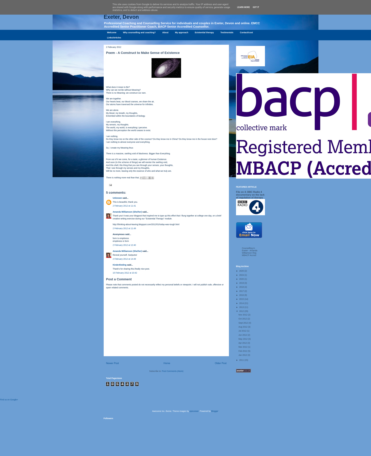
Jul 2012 (243, 331)
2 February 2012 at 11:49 (124, 228)
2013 (241, 307)
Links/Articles (114, 37)
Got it (256, 7)
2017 (241, 291)
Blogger (214, 411)
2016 (241, 295)
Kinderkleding (119, 265)
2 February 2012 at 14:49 (124, 259)
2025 (241, 271)
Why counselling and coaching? (139, 32)
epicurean (194, 411)
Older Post (221, 363)
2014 (241, 303)
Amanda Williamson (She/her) (127, 212)
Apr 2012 (243, 343)
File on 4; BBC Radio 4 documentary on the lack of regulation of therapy (250, 195)
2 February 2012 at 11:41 (124, 206)
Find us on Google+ (9, 399)
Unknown (117, 198)
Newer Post (112, 363)
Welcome (111, 32)
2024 (241, 275)
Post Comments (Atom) (172, 371)
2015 (241, 299)
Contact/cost (246, 32)
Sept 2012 (244, 323)
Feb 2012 (243, 351)
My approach (181, 32)
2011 (241, 360)
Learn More (243, 7)
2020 (241, 279)
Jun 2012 (243, 335)
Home (166, 363)
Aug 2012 (243, 327)
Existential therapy (204, 32)
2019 (241, 283)
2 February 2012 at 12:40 (124, 245)
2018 (241, 287)
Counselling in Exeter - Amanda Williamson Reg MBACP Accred (249, 251)
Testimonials (226, 32)
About (165, 32)
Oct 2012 (243, 319)
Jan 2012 (243, 355)
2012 (241, 311)
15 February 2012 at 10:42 (125, 273)
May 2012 (243, 339)
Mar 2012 (243, 347)
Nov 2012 (243, 315)
